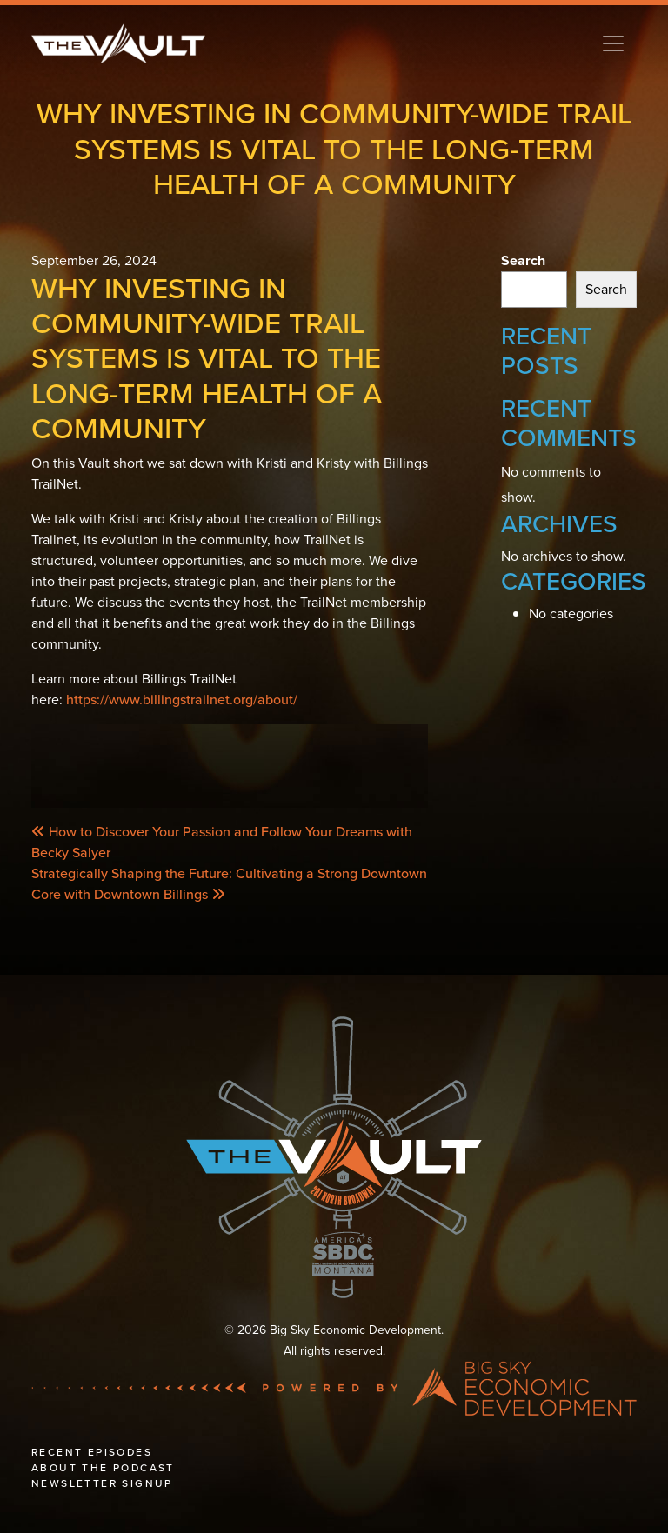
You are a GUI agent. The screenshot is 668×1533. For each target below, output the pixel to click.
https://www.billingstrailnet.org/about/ (181, 700)
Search (523, 260)
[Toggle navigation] (613, 43)
